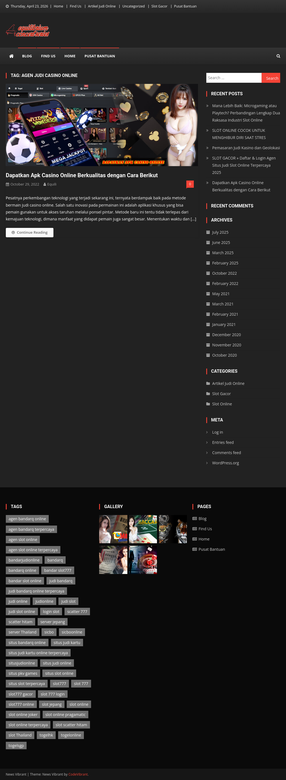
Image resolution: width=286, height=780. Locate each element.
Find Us (75, 6)
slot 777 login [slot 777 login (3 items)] (53, 694)
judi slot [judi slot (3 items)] (68, 601)
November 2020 (226, 344)
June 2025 (221, 242)
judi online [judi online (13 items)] (18, 601)
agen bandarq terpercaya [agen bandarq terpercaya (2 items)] (31, 529)
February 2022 (225, 283)
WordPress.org (225, 462)
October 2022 (224, 273)
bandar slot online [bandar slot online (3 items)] (25, 580)
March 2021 (223, 304)
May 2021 (221, 293)
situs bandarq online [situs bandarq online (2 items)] (27, 642)
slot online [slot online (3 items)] (78, 704)
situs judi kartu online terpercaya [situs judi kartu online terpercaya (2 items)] (38, 652)
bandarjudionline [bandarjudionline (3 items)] (24, 560)
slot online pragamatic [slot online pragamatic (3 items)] (65, 714)
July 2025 (220, 232)
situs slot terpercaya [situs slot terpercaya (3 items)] (27, 683)
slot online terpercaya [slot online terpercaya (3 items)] (28, 724)
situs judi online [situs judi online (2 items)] (57, 663)
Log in (217, 432)
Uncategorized (133, 6)
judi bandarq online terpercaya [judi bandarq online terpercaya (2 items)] (36, 591)
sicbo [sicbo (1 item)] (49, 632)
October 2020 (224, 355)
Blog (27, 55)
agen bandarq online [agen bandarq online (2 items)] (27, 518)
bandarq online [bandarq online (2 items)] (22, 570)
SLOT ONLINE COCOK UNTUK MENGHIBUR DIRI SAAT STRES (239, 134)
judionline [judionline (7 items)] (44, 601)
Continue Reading (30, 232)
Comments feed (226, 452)
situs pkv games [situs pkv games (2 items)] (23, 673)
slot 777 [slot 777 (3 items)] (81, 683)
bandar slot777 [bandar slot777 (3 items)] (57, 570)
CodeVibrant (78, 774)
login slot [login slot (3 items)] (51, 611)
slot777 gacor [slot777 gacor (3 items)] (21, 694)
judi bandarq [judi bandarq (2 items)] (60, 580)
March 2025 (223, 252)
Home (58, 6)
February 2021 (225, 314)
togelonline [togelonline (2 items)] (71, 735)
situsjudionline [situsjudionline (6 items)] (22, 663)
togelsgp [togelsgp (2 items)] (16, 745)
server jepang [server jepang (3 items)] (52, 621)
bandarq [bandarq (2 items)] (55, 560)
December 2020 (226, 334)
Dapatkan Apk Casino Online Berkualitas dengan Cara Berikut (82, 175)
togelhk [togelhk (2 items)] (46, 735)
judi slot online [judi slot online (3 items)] (22, 611)
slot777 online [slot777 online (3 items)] (21, 704)
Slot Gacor (159, 6)
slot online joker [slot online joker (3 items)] (23, 714)
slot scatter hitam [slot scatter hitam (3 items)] (71, 724)
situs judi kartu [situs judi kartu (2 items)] (67, 642)
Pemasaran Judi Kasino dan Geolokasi (246, 147)
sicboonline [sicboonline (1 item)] (72, 632)
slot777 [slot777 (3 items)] (59, 683)
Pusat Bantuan (185, 6)
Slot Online (222, 403)
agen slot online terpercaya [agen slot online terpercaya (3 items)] (33, 549)
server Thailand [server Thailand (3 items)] (23, 632)
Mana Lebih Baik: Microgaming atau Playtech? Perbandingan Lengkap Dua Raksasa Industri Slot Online (246, 113)
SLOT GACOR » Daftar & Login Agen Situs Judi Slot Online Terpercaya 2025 (244, 165)
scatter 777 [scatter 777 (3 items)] (77, 611)
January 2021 (224, 324)
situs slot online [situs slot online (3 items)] (59, 673)
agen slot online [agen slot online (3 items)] (23, 539)
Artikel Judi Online (102, 6)
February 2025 (225, 263)
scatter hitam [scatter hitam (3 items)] (20, 621)
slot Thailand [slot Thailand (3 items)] (20, 735)
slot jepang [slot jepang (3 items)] (51, 704)
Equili (51, 184)
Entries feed (223, 442)
